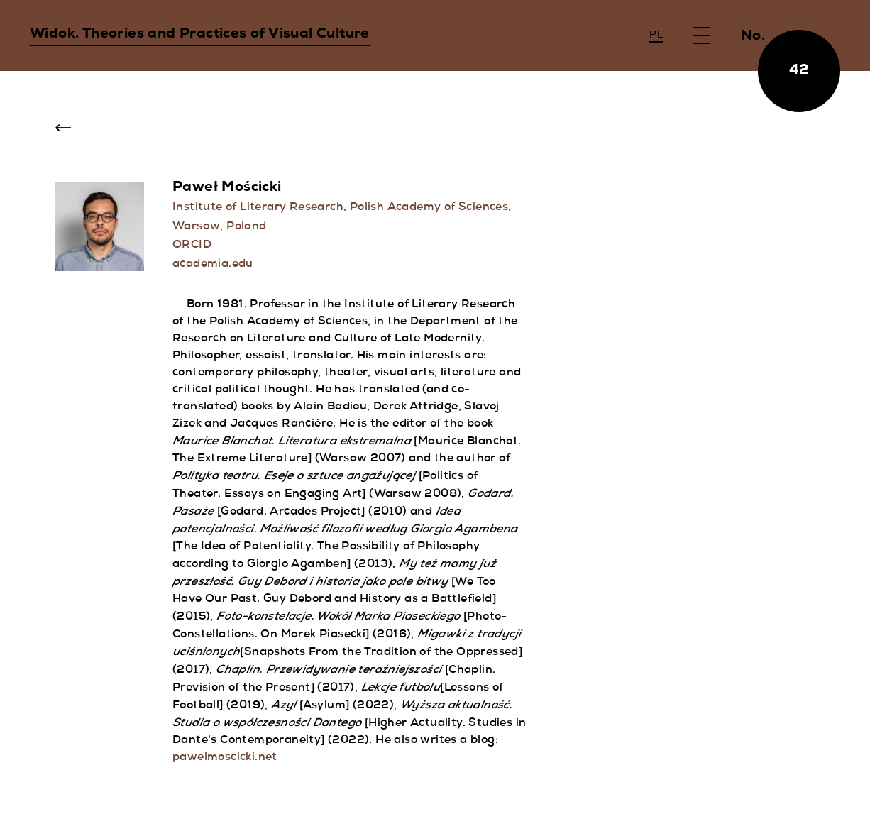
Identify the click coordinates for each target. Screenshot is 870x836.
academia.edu (212, 264)
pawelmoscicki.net (224, 758)
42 (799, 71)
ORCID (191, 245)
